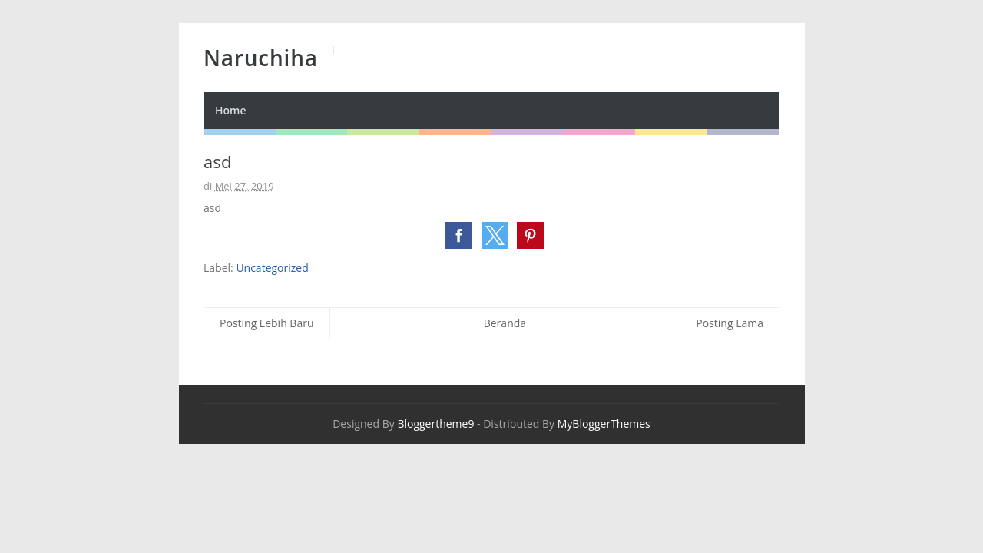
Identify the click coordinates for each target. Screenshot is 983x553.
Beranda (505, 323)
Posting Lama (729, 323)
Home (231, 110)
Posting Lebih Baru (267, 323)
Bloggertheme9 (435, 423)
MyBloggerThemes (604, 423)
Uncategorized (272, 267)
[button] (458, 235)
